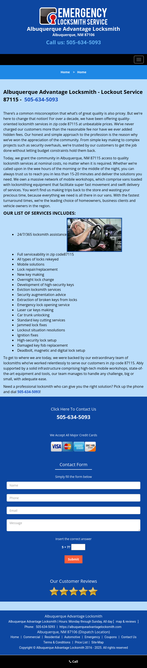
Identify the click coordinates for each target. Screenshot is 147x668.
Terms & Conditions (56, 642)
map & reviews (126, 621)
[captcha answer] (78, 547)
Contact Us (128, 637)
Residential (52, 637)
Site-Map (98, 642)
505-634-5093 (83, 42)
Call (73, 661)
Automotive (72, 637)
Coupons (110, 637)
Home (65, 72)
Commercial (31, 637)
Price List (81, 642)
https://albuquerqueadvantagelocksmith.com (90, 627)
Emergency (92, 637)
